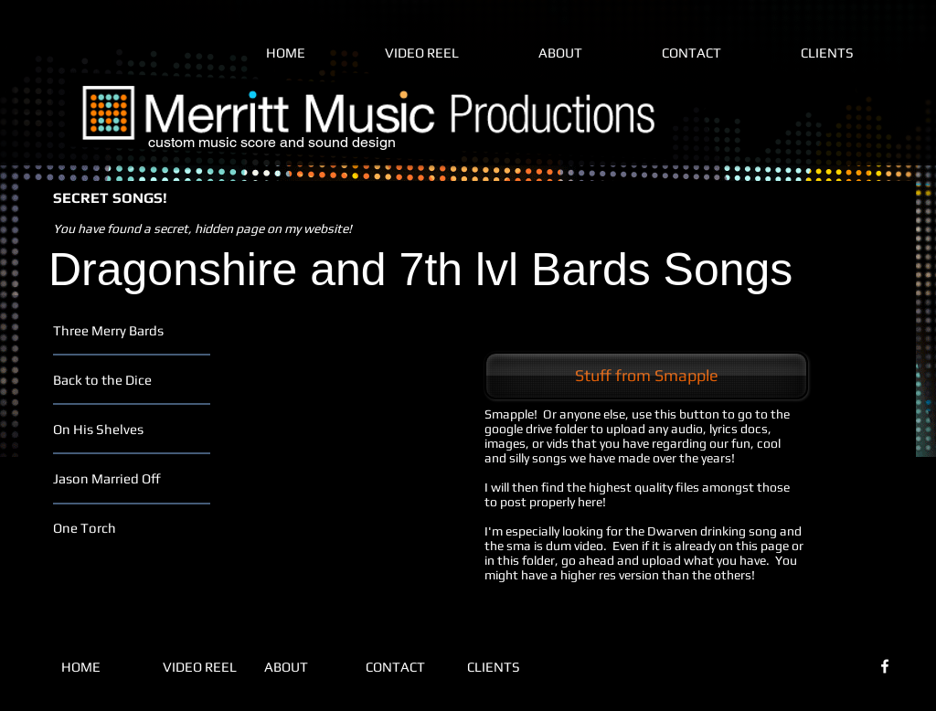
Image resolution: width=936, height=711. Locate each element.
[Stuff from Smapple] (646, 375)
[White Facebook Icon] (885, 666)
